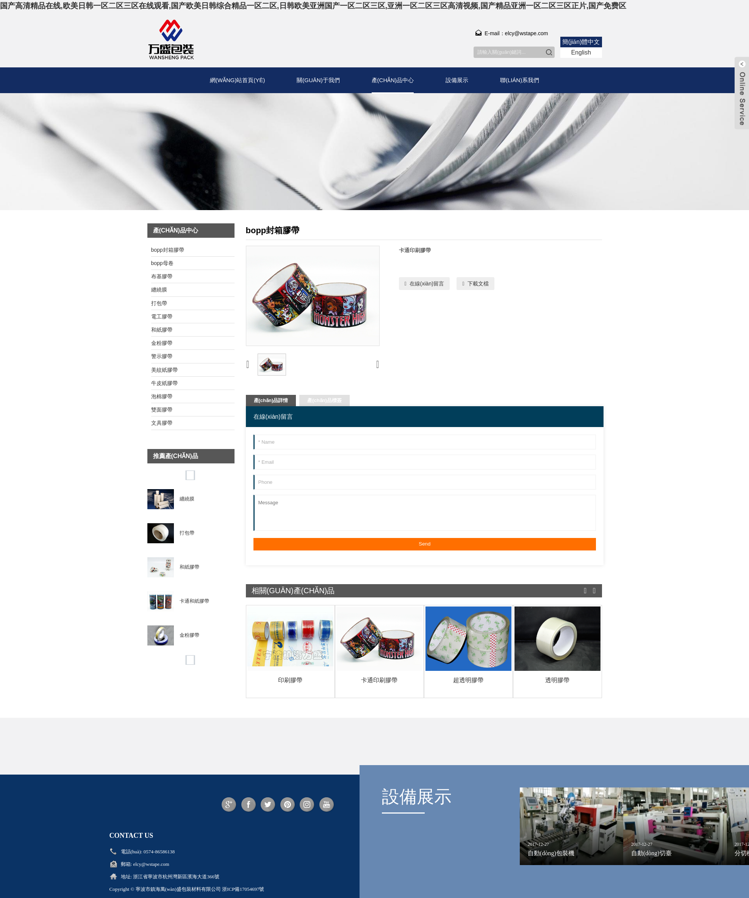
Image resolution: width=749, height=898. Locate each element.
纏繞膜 (159, 290)
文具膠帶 (161, 423)
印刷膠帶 (290, 680)
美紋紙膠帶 (164, 370)
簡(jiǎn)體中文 (581, 42)
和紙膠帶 (161, 330)
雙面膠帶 (161, 410)
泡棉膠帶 (161, 396)
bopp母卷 (162, 263)
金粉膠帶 (161, 343)
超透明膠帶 (468, 680)
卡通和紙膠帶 (194, 601)
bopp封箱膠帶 (167, 250)
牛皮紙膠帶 (164, 383)
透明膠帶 (557, 680)
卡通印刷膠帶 (379, 680)
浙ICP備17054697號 (243, 889)
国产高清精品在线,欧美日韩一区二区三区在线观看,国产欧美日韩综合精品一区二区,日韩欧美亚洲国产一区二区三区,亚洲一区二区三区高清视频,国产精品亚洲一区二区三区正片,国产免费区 (313, 6)
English (581, 52)
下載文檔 (478, 284)
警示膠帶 (161, 356)
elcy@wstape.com (151, 864)
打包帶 (159, 303)
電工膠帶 (161, 316)
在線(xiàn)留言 (427, 284)
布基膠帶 (161, 276)
